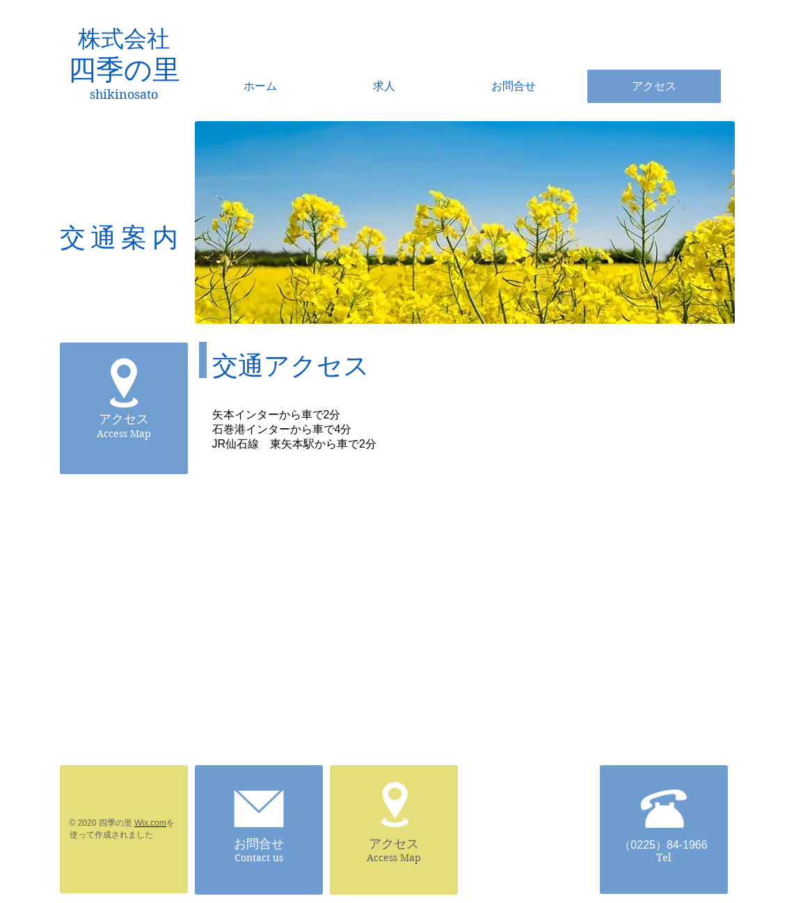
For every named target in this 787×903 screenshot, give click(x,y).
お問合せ (259, 844)
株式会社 (124, 39)
